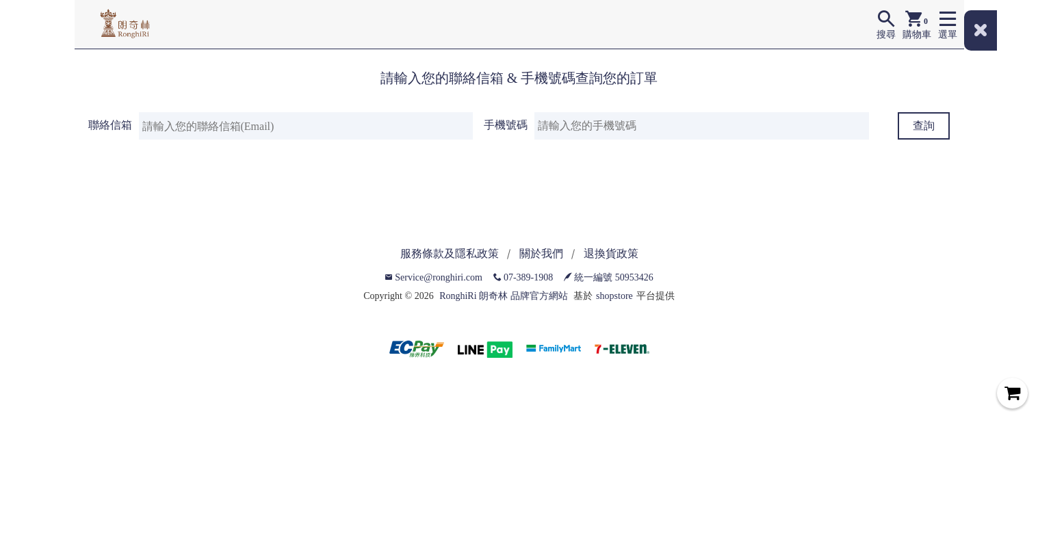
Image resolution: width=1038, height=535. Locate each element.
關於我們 (541, 253)
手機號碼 (506, 125)
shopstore (614, 296)
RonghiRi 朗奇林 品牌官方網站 (503, 296)
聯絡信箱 (110, 125)
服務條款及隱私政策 (449, 253)
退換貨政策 (611, 253)
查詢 (924, 125)
